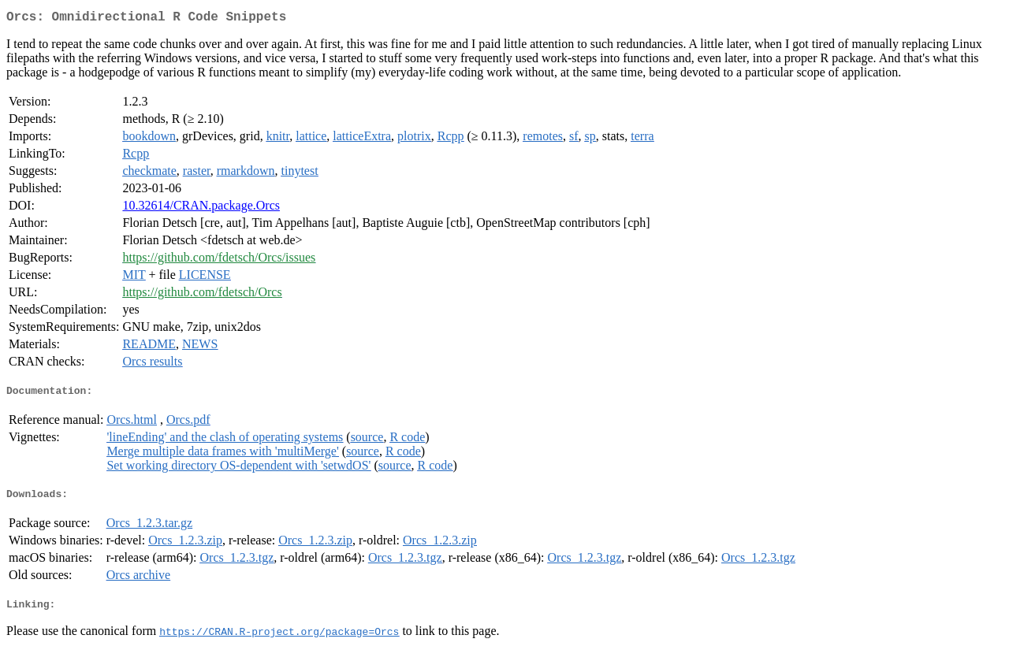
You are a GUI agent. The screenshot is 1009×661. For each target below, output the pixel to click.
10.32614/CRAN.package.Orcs (201, 208)
